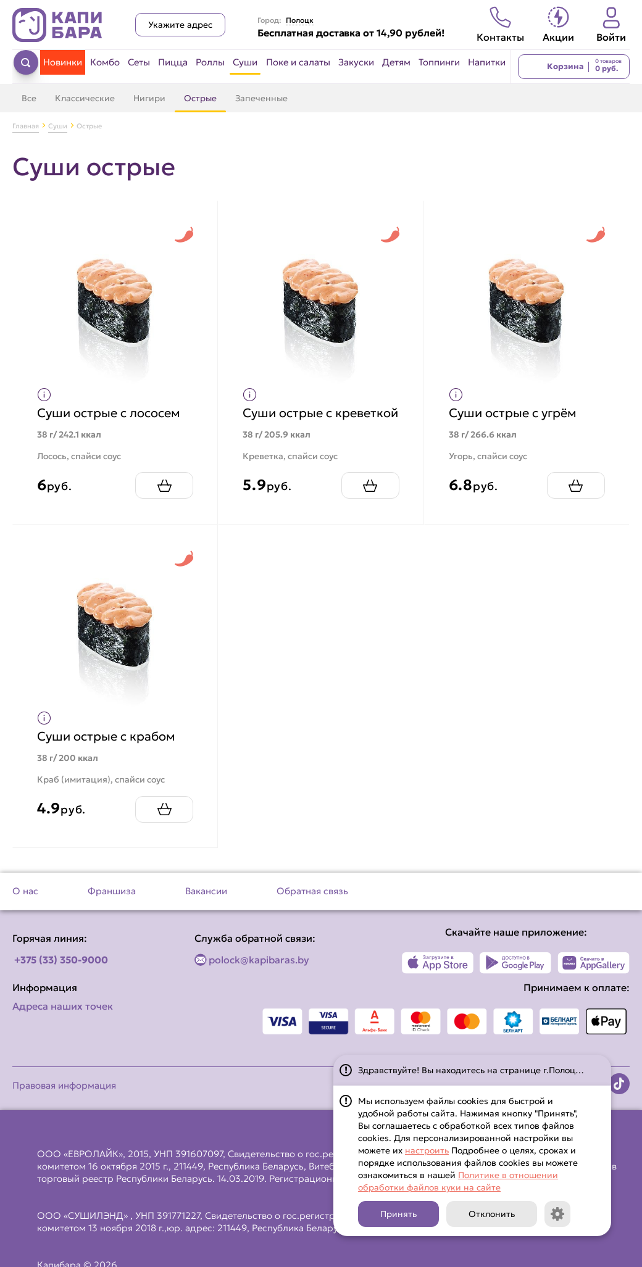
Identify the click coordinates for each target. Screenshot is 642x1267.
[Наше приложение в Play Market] (516, 975)
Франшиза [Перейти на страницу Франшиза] (112, 903)
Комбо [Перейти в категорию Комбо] (105, 62)
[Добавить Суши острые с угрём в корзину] (575, 497)
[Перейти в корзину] (574, 66)
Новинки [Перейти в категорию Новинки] (62, 62)
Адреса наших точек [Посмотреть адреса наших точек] (62, 1018)
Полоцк (300, 20)
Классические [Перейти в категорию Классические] (85, 98)
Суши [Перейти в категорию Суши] (245, 62)
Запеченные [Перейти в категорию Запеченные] (261, 98)
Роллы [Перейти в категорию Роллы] (210, 62)
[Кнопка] (557, 1214)
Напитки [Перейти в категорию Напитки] (487, 62)
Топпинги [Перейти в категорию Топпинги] (439, 62)
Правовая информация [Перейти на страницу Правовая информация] (64, 1097)
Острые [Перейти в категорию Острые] (200, 98)
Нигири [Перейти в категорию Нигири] (149, 98)
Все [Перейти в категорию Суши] (29, 98)
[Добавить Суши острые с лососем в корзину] (164, 497)
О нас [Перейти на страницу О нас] (25, 903)
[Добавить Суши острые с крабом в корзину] (164, 821)
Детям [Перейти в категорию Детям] (396, 62)
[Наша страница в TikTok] (619, 1096)
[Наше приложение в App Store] (438, 975)
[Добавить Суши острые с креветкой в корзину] (370, 497)
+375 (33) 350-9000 (61, 972)
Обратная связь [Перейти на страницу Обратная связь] (312, 903)
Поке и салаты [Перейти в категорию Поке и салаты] (298, 62)
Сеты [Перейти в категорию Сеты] (139, 62)
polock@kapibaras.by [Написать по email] (259, 972)
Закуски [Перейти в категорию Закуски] (356, 62)
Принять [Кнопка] (398, 1213)
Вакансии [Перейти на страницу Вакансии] (206, 903)
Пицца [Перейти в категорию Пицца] (173, 62)
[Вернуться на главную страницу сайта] (57, 25)
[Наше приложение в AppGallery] (593, 975)
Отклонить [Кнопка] (492, 1213)
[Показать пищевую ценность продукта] (45, 394)
